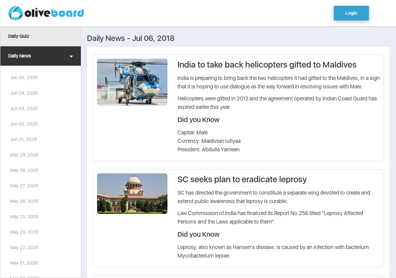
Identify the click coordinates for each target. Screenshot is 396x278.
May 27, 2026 (24, 185)
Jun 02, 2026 (24, 124)
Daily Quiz (18, 36)
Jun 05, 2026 (24, 77)
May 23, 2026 (24, 232)
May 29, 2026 (24, 155)
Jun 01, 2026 (23, 139)
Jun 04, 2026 (24, 93)
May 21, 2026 (24, 263)
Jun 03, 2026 (24, 108)
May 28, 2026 (24, 170)
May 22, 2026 (24, 247)
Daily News (40, 57)
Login (351, 13)
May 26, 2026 (24, 201)
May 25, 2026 (24, 216)
